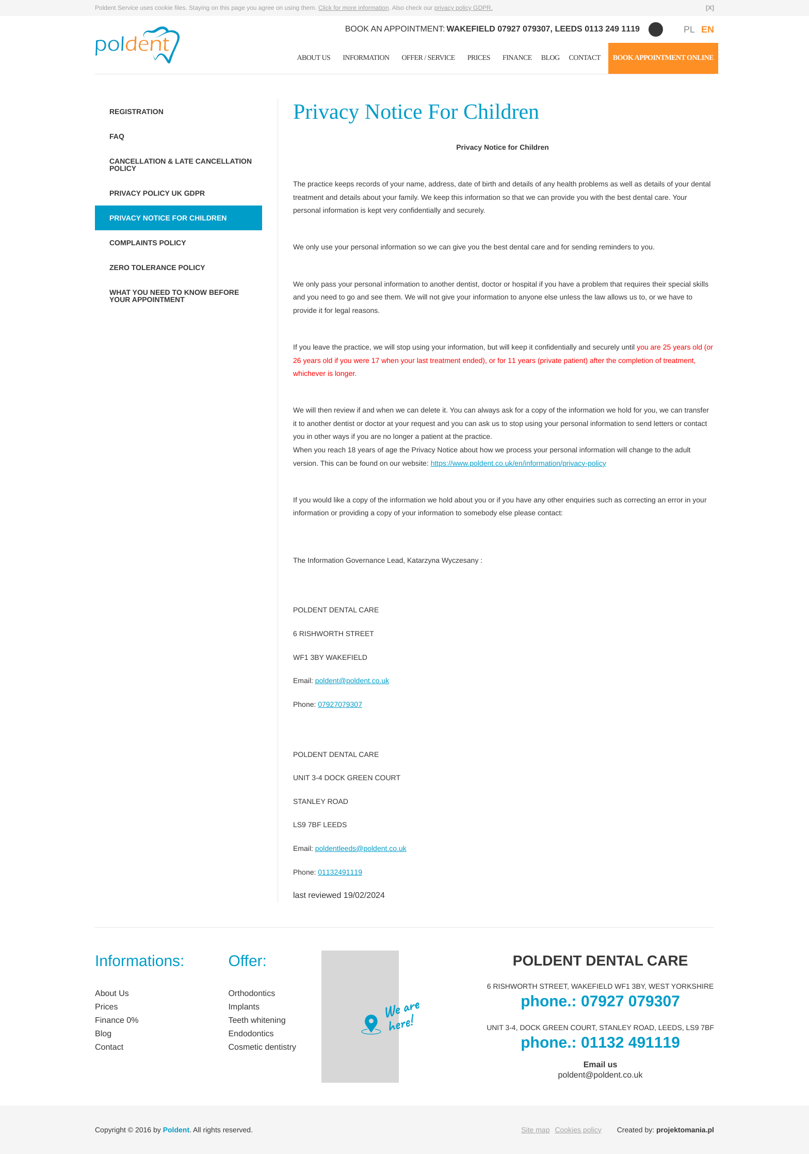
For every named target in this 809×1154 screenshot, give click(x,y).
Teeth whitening (256, 1020)
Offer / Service (428, 58)
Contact (585, 58)
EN (707, 29)
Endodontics (250, 1034)
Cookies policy (578, 1130)
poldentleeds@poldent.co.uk (361, 848)
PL (689, 29)
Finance (517, 58)
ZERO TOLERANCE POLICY (157, 267)
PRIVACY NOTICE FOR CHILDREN (167, 218)
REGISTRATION (136, 111)
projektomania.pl (685, 1130)
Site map (535, 1130)
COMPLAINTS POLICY (147, 243)
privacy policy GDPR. (463, 7)
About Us (313, 58)
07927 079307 (630, 1001)
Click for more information (353, 7)
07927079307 (340, 704)
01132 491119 (630, 1042)
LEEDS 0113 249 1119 (597, 29)
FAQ (116, 136)
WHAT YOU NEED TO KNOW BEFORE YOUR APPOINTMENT (174, 296)
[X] (710, 7)
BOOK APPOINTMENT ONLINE (663, 58)
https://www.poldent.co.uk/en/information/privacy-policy (518, 463)
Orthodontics (251, 993)
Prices (478, 58)
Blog (550, 58)
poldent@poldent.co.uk (352, 680)
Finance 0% (117, 1020)
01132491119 (340, 872)
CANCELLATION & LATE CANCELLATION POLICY (180, 164)
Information (366, 58)
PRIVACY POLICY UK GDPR (157, 193)
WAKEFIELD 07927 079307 (499, 29)
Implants (243, 1007)
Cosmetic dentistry (262, 1047)
